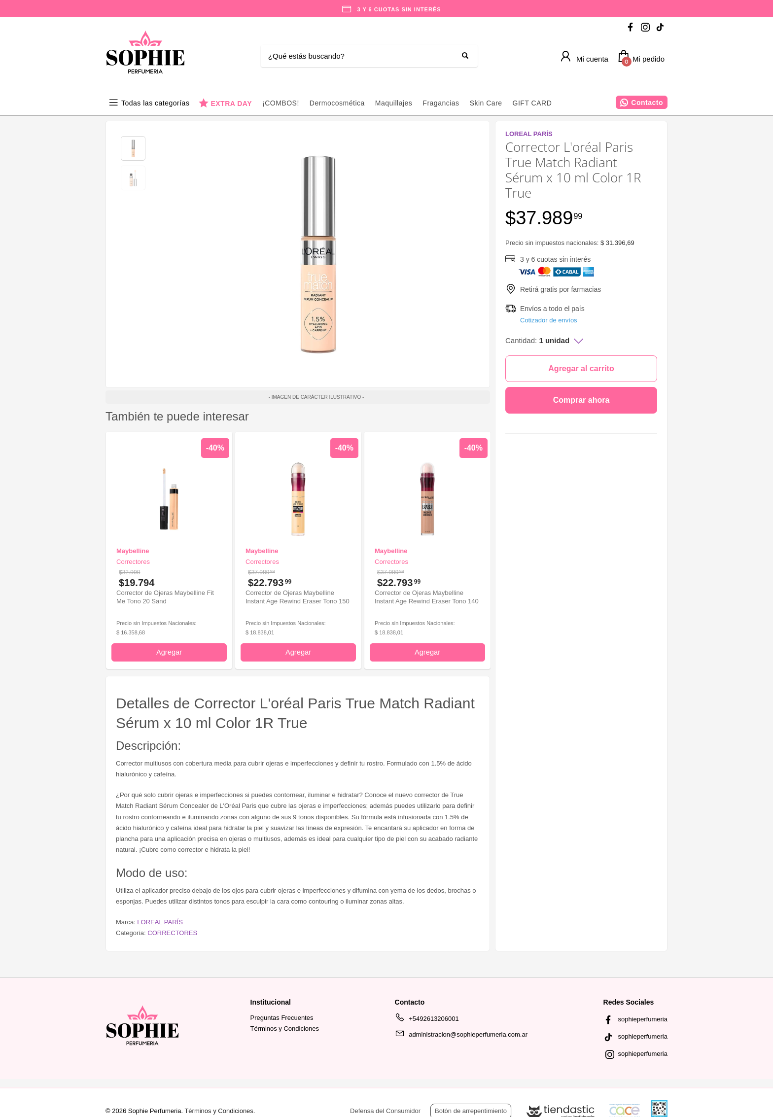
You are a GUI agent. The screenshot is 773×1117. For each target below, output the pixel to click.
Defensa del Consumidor (385, 1111)
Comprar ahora (581, 400)
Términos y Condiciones (284, 1028)
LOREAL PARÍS (159, 922)
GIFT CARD (532, 103)
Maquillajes (394, 103)
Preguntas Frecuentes (282, 1017)
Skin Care (486, 103)
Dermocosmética (337, 103)
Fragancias (440, 103)
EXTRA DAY (231, 103)
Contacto (647, 102)
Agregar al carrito (581, 368)
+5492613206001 (427, 1020)
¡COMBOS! (280, 103)
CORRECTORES (172, 933)
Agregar (169, 652)
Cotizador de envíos (548, 320)
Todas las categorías (155, 103)
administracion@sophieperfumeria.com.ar (461, 1036)
